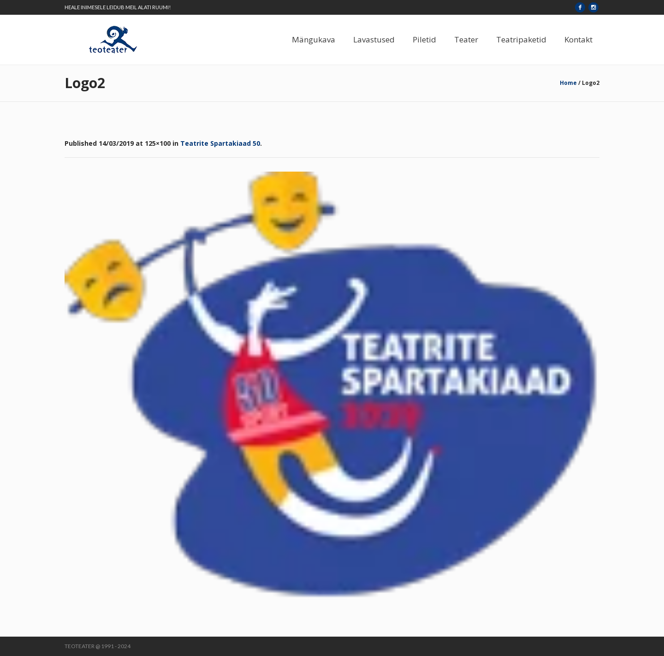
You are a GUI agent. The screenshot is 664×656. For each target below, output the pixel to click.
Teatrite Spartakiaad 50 (220, 143)
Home (568, 83)
